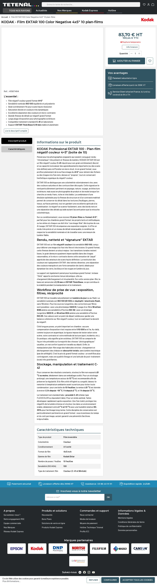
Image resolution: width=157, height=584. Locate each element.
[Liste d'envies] (144, 4)
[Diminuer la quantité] (131, 53)
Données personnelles (127, 530)
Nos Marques (9, 527)
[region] (52, 59)
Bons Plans (47, 519)
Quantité (123, 53)
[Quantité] (135, 53)
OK (108, 497)
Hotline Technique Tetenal (91, 527)
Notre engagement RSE (14, 519)
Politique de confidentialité (129, 526)
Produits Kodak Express (52, 527)
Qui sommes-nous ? (12, 515)
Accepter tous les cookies (138, 580)
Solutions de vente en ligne (53, 523)
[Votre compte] (148, 4)
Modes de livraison (88, 519)
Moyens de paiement (89, 523)
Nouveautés (47, 515)
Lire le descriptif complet (16, 131)
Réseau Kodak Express (14, 531)
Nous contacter (87, 515)
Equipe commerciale (12, 523)
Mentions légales (125, 518)
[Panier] (152, 4)
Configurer (110, 580)
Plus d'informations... (11, 581)
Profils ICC (84, 531)
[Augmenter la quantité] (139, 53)
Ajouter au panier (126, 60)
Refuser (93, 580)
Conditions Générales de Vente (131, 522)
